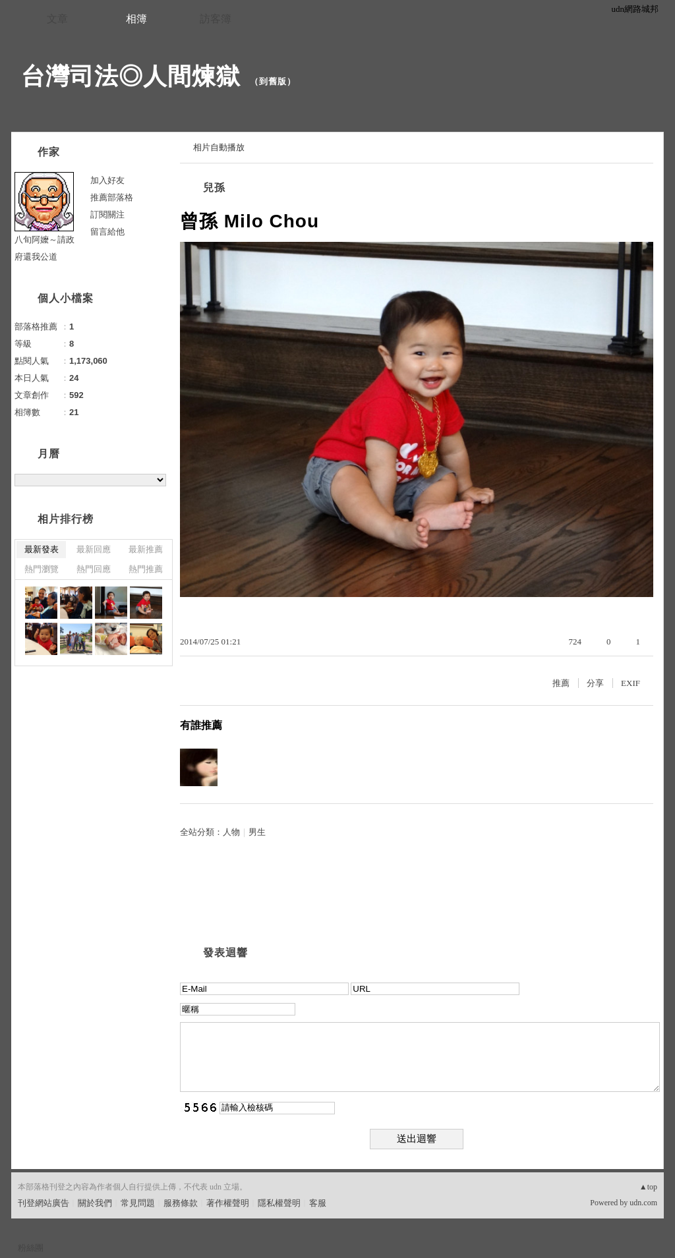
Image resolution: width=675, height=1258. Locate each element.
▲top (648, 1186)
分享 (595, 683)
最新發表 (41, 549)
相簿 (136, 18)
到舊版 (273, 81)
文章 (57, 18)
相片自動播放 (219, 147)
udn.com (643, 1202)
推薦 (561, 683)
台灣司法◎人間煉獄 (131, 76)
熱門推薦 (146, 569)
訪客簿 (215, 18)
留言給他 (107, 232)
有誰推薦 (201, 725)
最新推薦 (146, 549)
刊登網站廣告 (43, 1203)
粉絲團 (31, 1248)
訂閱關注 (107, 214)
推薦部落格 (111, 197)
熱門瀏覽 (41, 569)
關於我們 (95, 1203)
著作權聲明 (227, 1203)
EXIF (630, 683)
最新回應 (93, 549)
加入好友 (107, 180)
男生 (257, 832)
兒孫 (214, 187)
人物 (231, 832)
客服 (317, 1203)
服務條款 (180, 1203)
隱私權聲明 (279, 1203)
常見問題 (138, 1203)
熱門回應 (93, 569)
